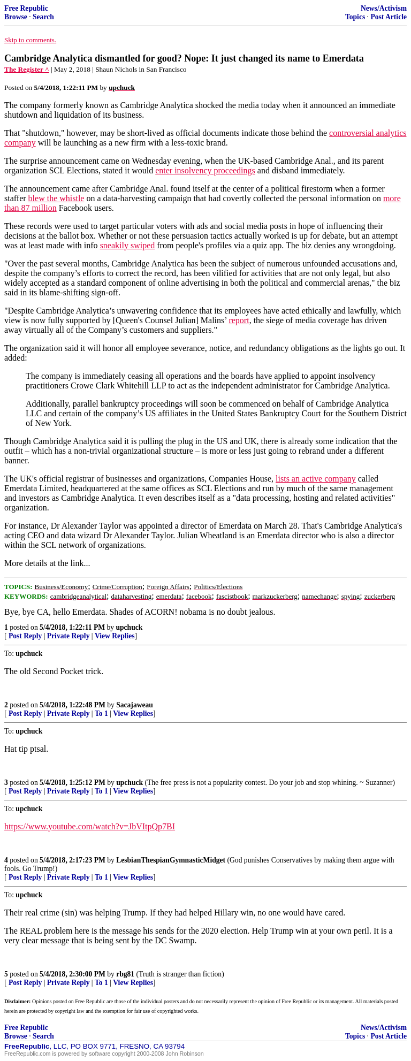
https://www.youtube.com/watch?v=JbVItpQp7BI (89, 826)
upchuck (129, 627)
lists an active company (316, 478)
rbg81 (125, 974)
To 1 (101, 713)
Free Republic (26, 8)
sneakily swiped (127, 245)
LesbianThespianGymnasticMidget (170, 860)
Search (43, 17)
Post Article (388, 17)
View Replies (115, 636)
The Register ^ (26, 69)
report (239, 320)
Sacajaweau (134, 705)
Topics (355, 17)
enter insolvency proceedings (205, 170)
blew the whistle (56, 198)
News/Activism (384, 8)
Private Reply (68, 636)
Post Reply (25, 636)
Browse (15, 17)
